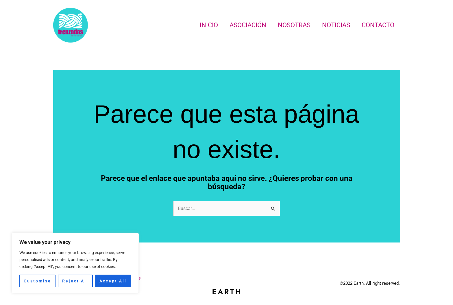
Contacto (377, 25)
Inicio (204, 25)
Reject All (75, 281)
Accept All (113, 281)
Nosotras (291, 25)
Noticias (334, 25)
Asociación (243, 25)
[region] (75, 263)
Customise (37, 281)
